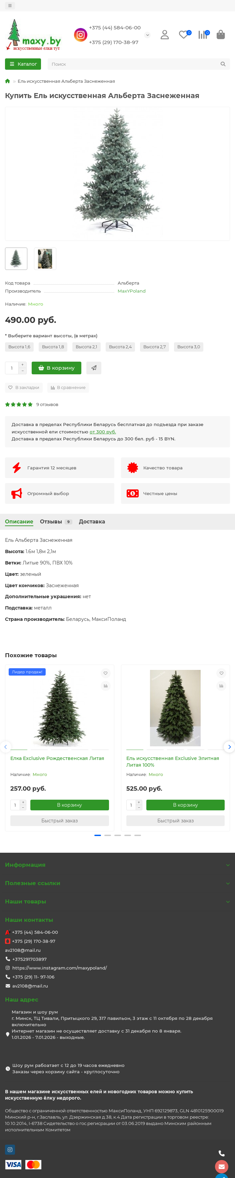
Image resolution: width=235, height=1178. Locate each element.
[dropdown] (10, 5)
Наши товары (117, 901)
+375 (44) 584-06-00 (115, 27)
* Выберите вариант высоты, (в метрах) (51, 335)
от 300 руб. (103, 431)
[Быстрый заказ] (93, 368)
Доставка (92, 521)
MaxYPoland (132, 291)
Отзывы (56, 521)
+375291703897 (29, 959)
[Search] (139, 64)
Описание (19, 521)
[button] (5, 747)
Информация (117, 864)
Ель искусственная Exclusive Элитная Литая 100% (172, 761)
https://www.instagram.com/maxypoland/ (59, 967)
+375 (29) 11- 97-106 (33, 976)
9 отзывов (31, 404)
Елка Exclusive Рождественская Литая (57, 758)
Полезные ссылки (117, 883)
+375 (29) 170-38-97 (113, 42)
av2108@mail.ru (23, 950)
